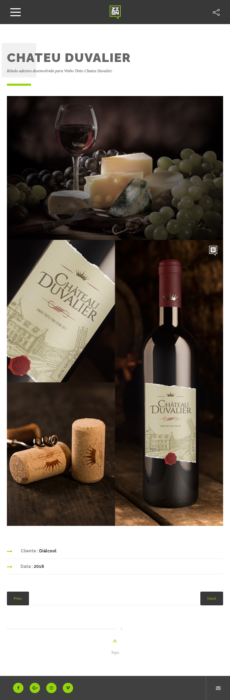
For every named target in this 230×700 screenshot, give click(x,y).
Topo (115, 652)
